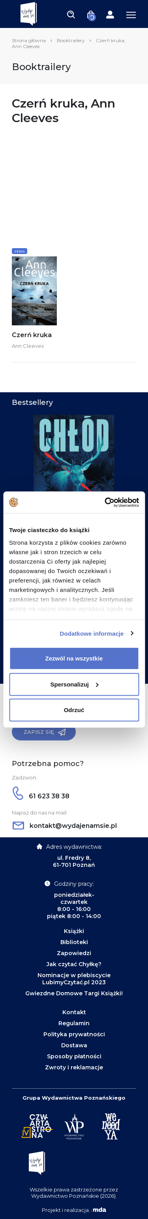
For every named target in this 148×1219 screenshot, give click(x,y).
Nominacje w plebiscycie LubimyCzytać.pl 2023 (74, 979)
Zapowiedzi (74, 953)
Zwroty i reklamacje (74, 1067)
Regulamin (74, 1023)
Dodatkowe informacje (92, 633)
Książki (74, 931)
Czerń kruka (32, 335)
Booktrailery (71, 40)
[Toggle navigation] (71, 14)
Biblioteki (74, 942)
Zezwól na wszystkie (74, 658)
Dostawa (74, 1045)
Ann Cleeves (28, 346)
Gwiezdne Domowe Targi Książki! (74, 993)
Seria (19, 251)
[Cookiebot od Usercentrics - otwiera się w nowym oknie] (105, 502)
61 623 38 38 (41, 796)
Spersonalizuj (74, 684)
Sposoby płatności (74, 1056)
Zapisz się (45, 732)
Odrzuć (74, 710)
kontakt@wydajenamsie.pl (65, 825)
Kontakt (74, 1012)
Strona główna (29, 40)
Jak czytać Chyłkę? (74, 964)
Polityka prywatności (74, 1034)
